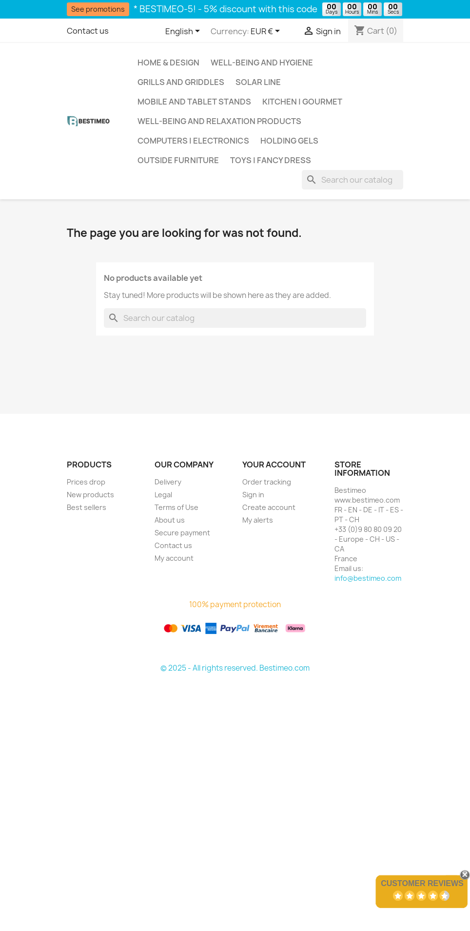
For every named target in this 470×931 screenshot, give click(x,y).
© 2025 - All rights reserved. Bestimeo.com (235, 668)
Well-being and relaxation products (219, 121)
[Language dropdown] (184, 32)
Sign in (253, 494)
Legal (163, 494)
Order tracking (266, 482)
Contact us (88, 30)
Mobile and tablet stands (194, 101)
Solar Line (258, 82)
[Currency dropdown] (267, 32)
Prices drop (86, 482)
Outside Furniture (178, 160)
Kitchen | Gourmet (302, 101)
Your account (274, 464)
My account (174, 558)
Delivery (168, 482)
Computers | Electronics (193, 140)
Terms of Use (176, 507)
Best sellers (86, 507)
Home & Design (168, 62)
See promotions (98, 9)
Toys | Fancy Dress (270, 160)
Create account (268, 507)
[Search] (352, 180)
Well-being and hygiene (262, 62)
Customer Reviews (422, 883)
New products (90, 494)
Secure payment (182, 532)
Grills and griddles (180, 82)
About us (170, 520)
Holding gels (289, 140)
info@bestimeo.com (367, 578)
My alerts (257, 520)
